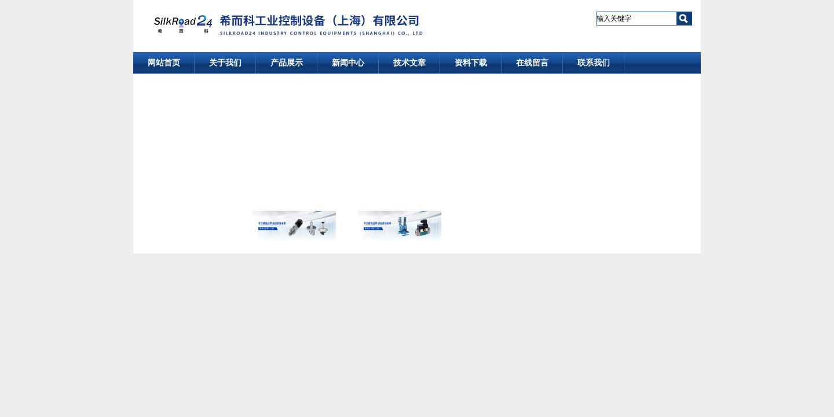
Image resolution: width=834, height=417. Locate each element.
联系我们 (593, 62)
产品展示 (286, 62)
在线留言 (532, 62)
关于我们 (225, 62)
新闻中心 (348, 62)
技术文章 (409, 62)
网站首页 (164, 62)
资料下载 (471, 62)
